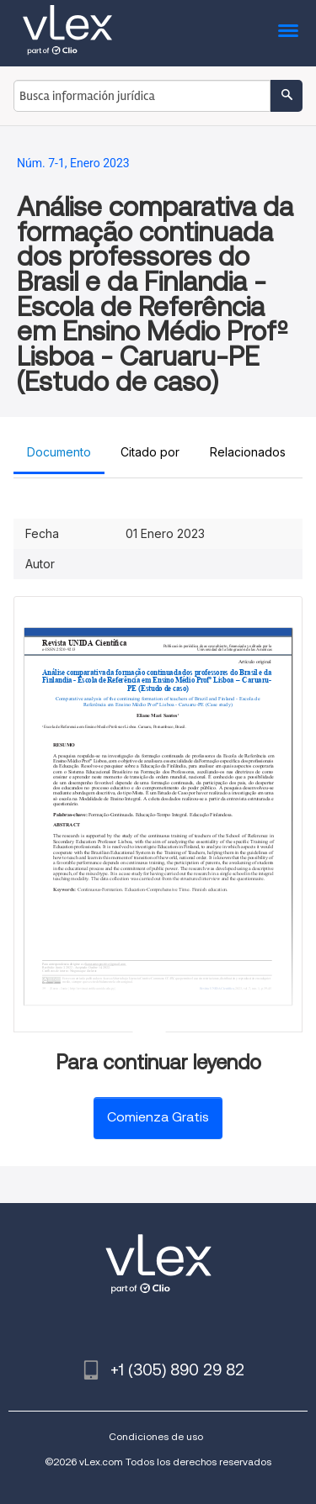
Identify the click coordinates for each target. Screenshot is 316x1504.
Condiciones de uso (156, 1436)
